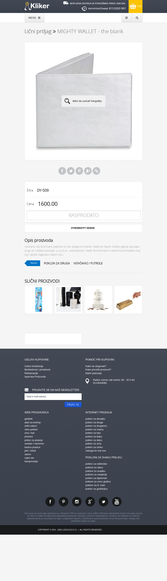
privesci (29, 482)
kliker (37, 6)
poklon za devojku (95, 465)
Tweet (71, 171)
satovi (28, 500)
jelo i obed (30, 496)
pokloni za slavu (94, 513)
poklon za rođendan (96, 510)
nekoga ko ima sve (95, 496)
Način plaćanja (93, 419)
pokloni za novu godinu (98, 527)
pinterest (63, 548)
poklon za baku (93, 482)
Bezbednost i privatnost (37, 415)
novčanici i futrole (88, 263)
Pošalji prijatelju (88, 171)
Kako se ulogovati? (95, 412)
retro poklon (31, 475)
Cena (30, 204)
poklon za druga (57, 263)
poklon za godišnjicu (96, 535)
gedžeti (29, 465)
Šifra (30, 190)
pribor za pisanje (34, 486)
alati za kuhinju (33, 468)
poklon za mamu (94, 475)
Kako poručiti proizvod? (98, 415)
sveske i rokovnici (34, 489)
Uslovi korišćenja (34, 412)
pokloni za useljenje (96, 520)
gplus (90, 548)
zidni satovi (31, 472)
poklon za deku (93, 486)
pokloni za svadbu (95, 517)
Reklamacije (31, 419)
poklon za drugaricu (96, 472)
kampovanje (31, 507)
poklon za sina (93, 489)
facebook (50, 548)
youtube (117, 548)
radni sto (29, 504)
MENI (35, 17)
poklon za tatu (93, 479)
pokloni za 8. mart (95, 531)
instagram (77, 548)
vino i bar (30, 479)
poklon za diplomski (96, 524)
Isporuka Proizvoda (35, 422)
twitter (103, 548)
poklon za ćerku (94, 493)
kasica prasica (32, 493)
